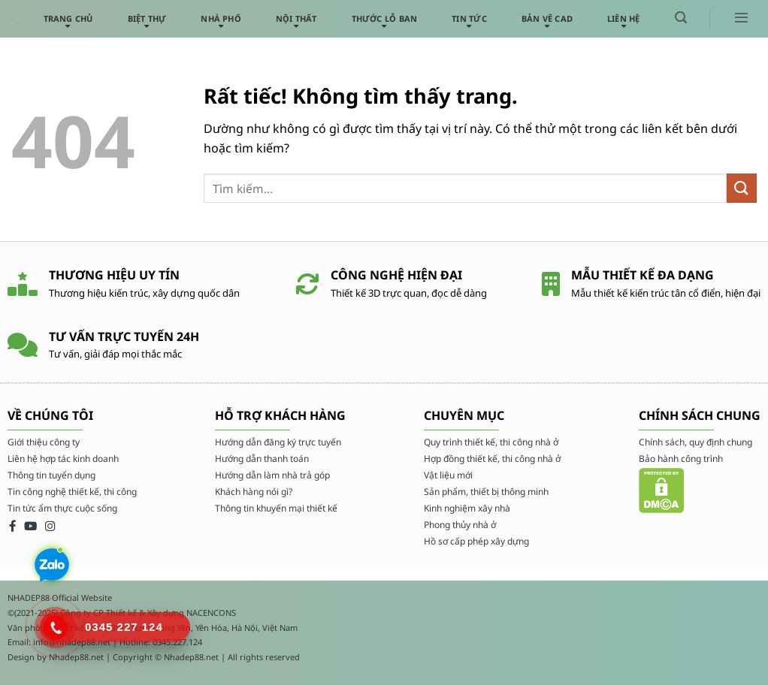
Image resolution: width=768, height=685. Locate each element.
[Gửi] (742, 188)
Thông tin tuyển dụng (51, 475)
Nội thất (296, 18)
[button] (680, 18)
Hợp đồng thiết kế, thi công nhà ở (492, 458)
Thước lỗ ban (385, 18)
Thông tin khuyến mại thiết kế (276, 508)
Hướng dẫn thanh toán (262, 458)
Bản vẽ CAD (547, 18)
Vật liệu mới (448, 475)
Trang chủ (68, 18)
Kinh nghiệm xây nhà (467, 508)
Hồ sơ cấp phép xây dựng (476, 541)
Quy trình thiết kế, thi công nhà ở (491, 442)
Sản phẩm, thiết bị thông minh (486, 491)
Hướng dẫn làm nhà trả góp (272, 475)
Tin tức (469, 18)
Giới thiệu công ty (44, 442)
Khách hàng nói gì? (253, 491)
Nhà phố (221, 18)
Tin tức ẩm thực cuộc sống (62, 508)
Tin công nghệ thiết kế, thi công (72, 491)
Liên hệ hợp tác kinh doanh (63, 458)
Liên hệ (623, 18)
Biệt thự (147, 18)
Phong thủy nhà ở (460, 524)
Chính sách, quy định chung (695, 442)
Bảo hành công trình (681, 458)
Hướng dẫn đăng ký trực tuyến (278, 442)
